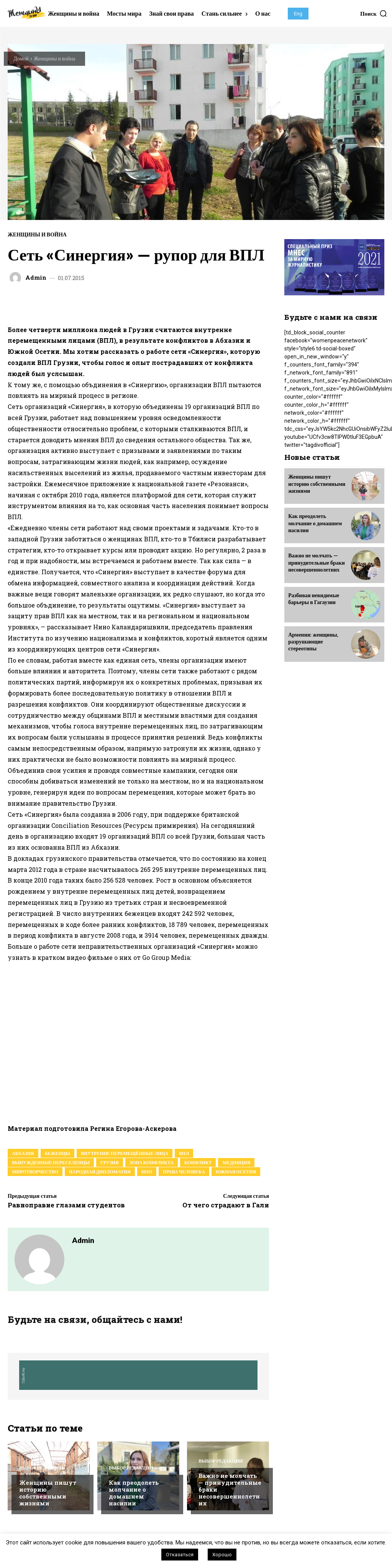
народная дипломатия (100, 1171)
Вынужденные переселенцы (51, 1162)
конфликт (198, 1162)
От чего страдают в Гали (225, 1204)
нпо (146, 1171)
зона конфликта (152, 1162)
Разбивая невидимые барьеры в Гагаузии (313, 598)
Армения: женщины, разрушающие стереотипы (313, 641)
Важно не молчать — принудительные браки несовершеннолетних (316, 562)
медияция (236, 1162)
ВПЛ (184, 1153)
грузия (109, 1162)
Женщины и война (54, 58)
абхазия (23, 1153)
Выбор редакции (41, 1468)
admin (35, 277)
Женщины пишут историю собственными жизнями (47, 1493)
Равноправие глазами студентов (66, 1204)
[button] (373, 13)
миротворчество (35, 1171)
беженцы (57, 1153)
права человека (184, 1171)
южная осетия (236, 1171)
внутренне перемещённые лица (124, 1153)
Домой (21, 58)
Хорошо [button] (222, 1554)
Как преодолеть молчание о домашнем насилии (134, 1493)
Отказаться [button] (180, 1554)
